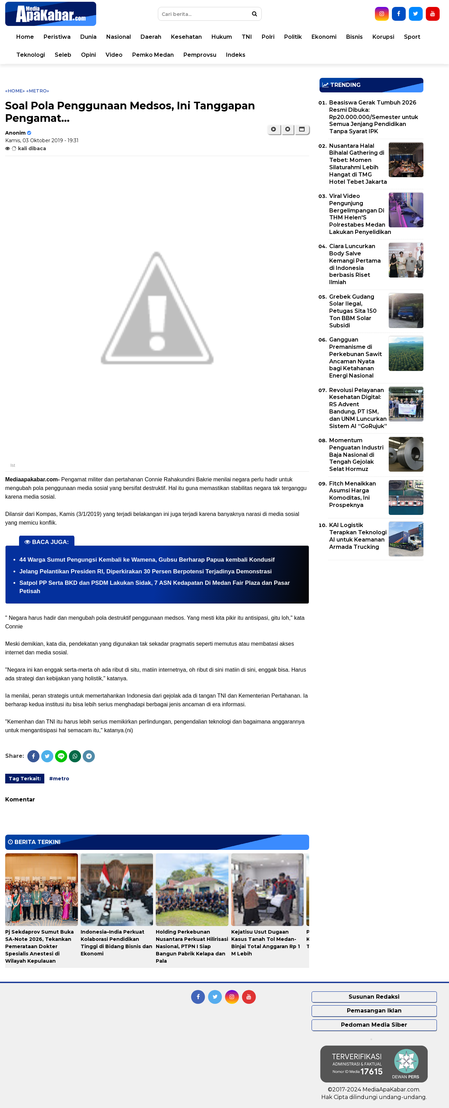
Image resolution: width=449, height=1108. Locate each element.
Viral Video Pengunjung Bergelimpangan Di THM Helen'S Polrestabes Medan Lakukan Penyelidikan (360, 214)
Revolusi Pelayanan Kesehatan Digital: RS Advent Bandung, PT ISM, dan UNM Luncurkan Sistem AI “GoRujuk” (358, 408)
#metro (59, 778)
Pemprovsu (199, 55)
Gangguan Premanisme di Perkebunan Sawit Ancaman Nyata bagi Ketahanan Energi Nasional (355, 357)
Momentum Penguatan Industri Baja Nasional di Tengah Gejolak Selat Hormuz (356, 454)
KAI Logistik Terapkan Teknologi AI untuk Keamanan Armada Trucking (358, 536)
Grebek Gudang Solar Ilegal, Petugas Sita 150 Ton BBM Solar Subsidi (353, 311)
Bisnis (354, 37)
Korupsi (383, 37)
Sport (412, 37)
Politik (293, 37)
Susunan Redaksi (374, 996)
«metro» (37, 90)
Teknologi (30, 55)
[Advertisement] (371, 614)
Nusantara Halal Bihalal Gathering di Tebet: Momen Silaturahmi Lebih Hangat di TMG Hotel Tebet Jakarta (358, 164)
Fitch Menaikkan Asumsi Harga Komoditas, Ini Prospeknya (352, 494)
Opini (88, 55)
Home (25, 37)
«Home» (15, 90)
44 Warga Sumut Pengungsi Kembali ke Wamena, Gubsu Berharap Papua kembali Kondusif (147, 559)
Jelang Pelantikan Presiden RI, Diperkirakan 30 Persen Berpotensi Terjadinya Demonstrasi (145, 571)
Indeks (235, 55)
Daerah (151, 37)
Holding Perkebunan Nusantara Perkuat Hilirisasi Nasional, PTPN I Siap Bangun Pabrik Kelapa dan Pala (192, 946)
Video (114, 55)
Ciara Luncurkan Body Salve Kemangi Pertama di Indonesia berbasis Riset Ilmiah (355, 264)
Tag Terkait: (25, 778)
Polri (268, 37)
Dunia (88, 37)
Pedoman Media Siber (374, 1024)
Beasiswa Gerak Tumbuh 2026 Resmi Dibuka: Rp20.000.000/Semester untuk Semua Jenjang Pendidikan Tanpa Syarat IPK (373, 117)
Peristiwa (57, 37)
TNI (247, 37)
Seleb (63, 55)
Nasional (118, 37)
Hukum (222, 37)
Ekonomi (324, 37)
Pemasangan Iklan (374, 1010)
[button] (302, 129)
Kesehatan (186, 37)
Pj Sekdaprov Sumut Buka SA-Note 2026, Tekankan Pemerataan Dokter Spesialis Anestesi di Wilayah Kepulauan (39, 946)
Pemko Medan (153, 55)
